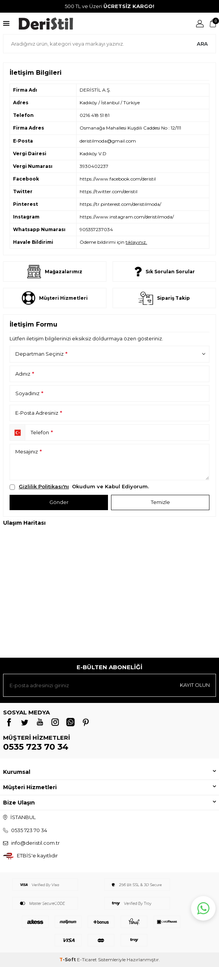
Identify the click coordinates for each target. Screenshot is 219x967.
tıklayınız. (136, 242)
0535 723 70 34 (36, 747)
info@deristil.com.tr (35, 843)
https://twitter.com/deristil (108, 191)
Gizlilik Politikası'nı (44, 486)
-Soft (68, 959)
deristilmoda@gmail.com (108, 141)
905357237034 (96, 229)
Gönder (59, 502)
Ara (202, 44)
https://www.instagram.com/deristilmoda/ (127, 217)
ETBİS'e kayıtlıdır (37, 855)
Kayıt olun (195, 685)
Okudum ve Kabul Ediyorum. (79, 486)
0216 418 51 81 (95, 115)
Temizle (160, 502)
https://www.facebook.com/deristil (118, 179)
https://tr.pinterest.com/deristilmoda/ (120, 204)
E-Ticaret (87, 959)
